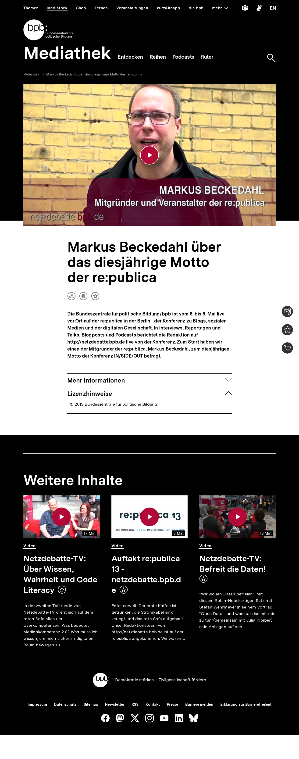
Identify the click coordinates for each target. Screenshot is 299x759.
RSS (135, 704)
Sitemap (91, 704)
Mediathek (31, 74)
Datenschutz (65, 704)
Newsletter (114, 704)
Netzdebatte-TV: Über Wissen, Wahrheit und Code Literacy (60, 574)
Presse (172, 704)
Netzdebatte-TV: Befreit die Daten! (232, 564)
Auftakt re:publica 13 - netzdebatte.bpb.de (146, 574)
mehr (220, 8)
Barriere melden (199, 704)
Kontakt (153, 704)
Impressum (37, 704)
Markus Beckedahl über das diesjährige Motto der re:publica (94, 74)
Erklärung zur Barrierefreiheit (245, 704)
